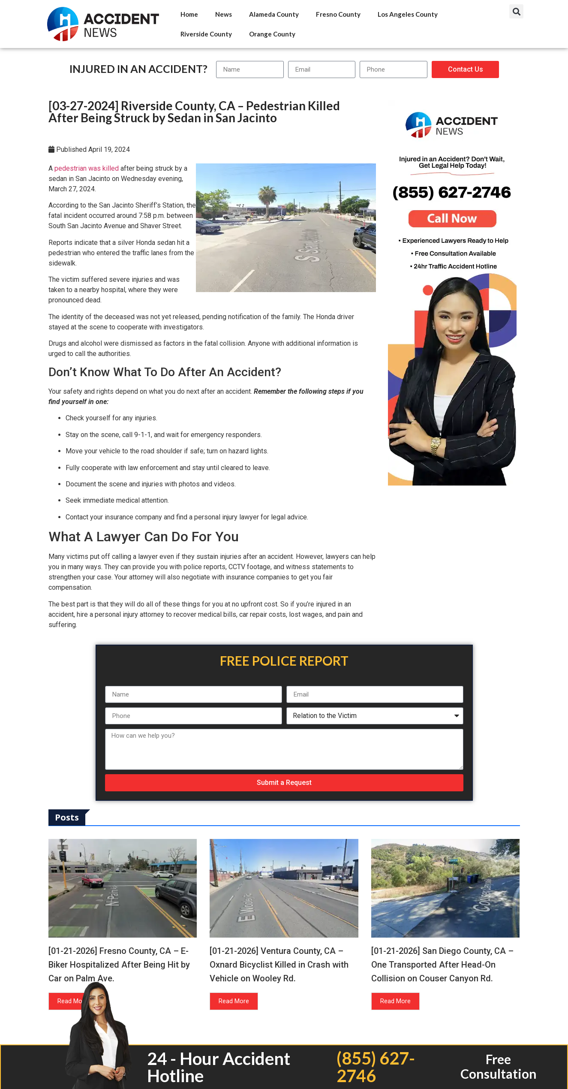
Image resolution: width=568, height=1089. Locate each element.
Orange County (272, 34)
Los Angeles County (408, 14)
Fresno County (338, 14)
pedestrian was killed (86, 168)
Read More (234, 1001)
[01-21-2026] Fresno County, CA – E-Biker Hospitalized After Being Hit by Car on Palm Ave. (119, 964)
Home (189, 14)
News (223, 14)
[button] (516, 11)
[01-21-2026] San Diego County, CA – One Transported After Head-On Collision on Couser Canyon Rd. (442, 964)
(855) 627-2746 (376, 1067)
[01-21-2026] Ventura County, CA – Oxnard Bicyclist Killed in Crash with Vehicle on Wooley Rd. (279, 964)
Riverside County (206, 34)
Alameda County (274, 14)
